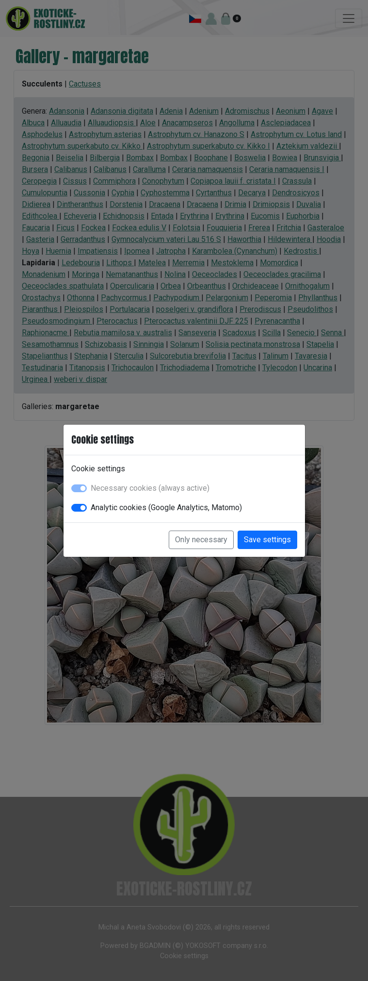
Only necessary (201, 539)
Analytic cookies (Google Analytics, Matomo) (166, 507)
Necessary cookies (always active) (150, 488)
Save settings (267, 539)
